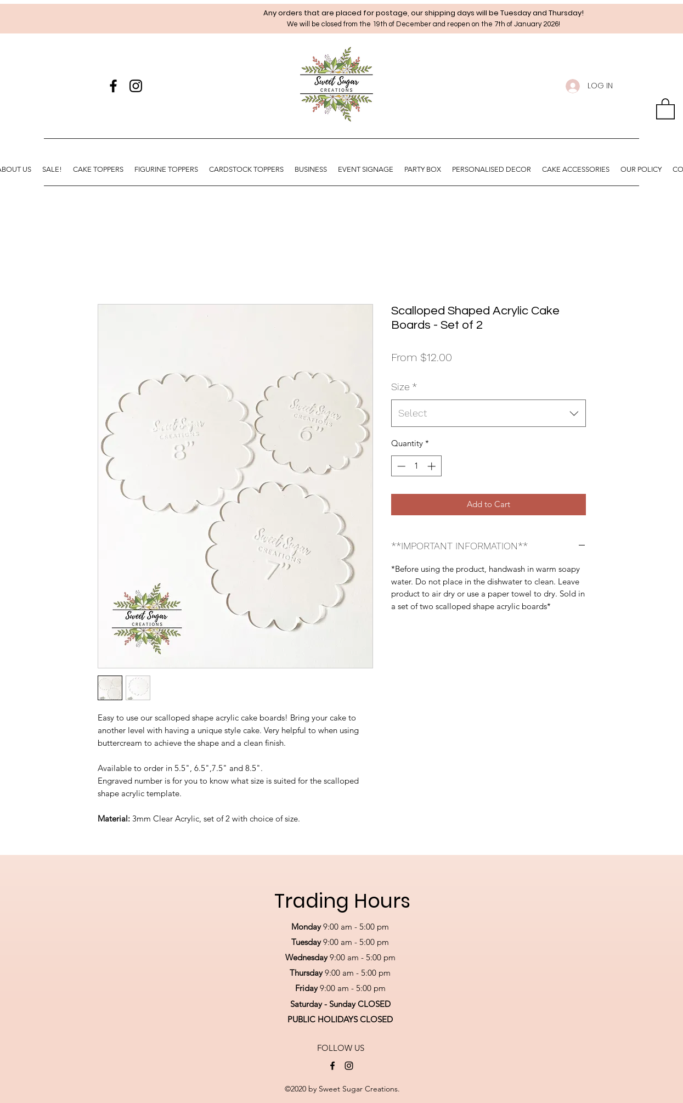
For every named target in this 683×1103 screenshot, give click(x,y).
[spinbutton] (416, 466)
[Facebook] (113, 85)
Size (404, 386)
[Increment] (432, 466)
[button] (665, 108)
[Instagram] (135, 85)
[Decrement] (400, 466)
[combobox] (488, 413)
